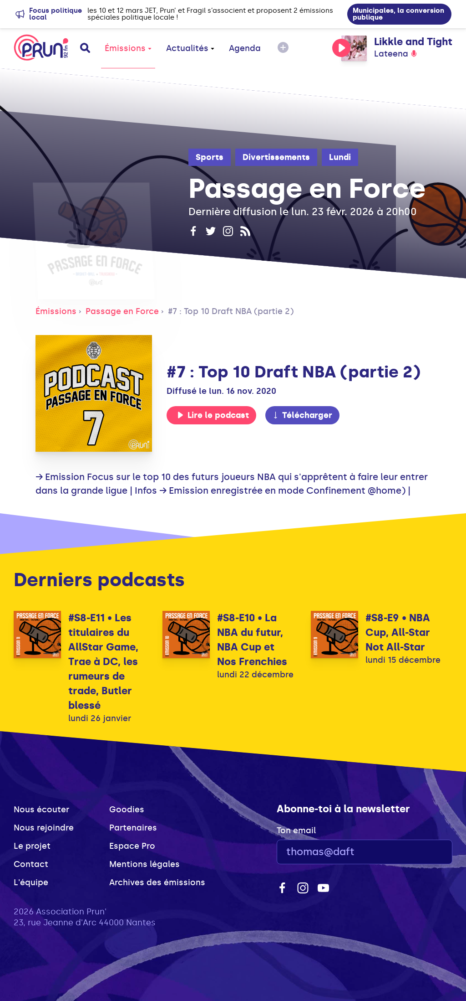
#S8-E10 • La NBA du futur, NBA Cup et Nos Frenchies (252, 640)
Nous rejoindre (44, 828)
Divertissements (276, 157)
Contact (31, 864)
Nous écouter (41, 810)
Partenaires (133, 828)
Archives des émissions (157, 882)
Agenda (245, 48)
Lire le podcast (213, 415)
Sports (209, 157)
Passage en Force (122, 311)
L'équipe (31, 882)
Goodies (126, 810)
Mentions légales (144, 864)
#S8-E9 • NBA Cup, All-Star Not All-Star (397, 632)
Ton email (296, 831)
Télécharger (302, 415)
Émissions (128, 48)
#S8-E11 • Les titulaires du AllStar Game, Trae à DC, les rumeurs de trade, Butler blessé (103, 662)
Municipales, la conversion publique (398, 13)
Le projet (32, 846)
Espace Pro (132, 846)
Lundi (340, 157)
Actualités (190, 48)
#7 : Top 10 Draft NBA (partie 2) (231, 311)
